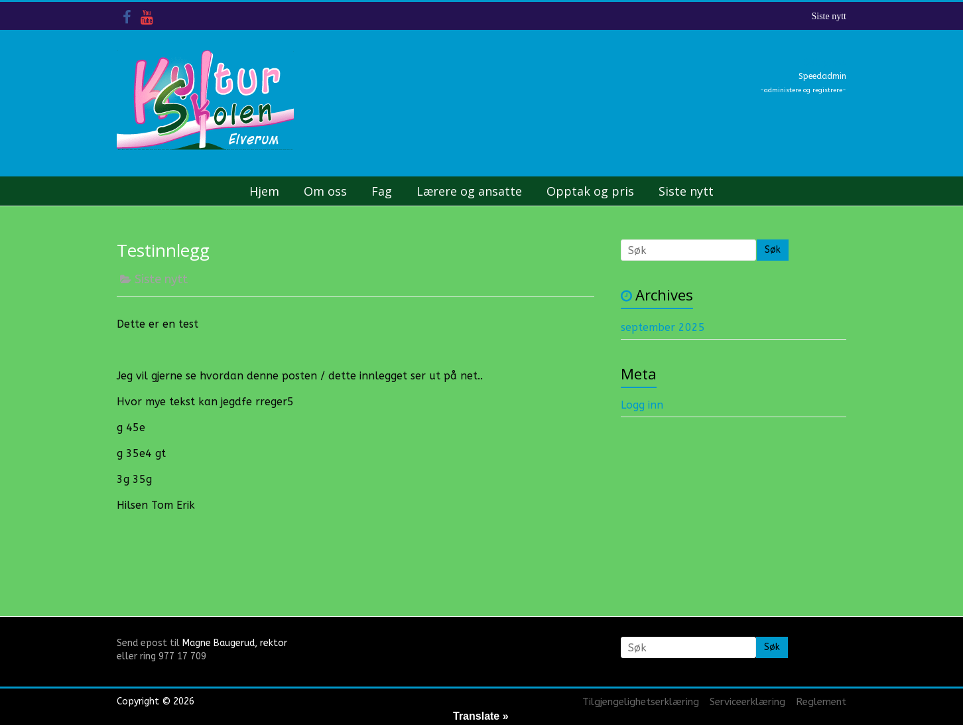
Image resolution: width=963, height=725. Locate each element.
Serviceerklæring (747, 702)
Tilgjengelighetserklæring (640, 702)
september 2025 (663, 327)
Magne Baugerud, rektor (234, 643)
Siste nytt (828, 16)
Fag (381, 191)
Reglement (821, 702)
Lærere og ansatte (469, 191)
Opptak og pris (590, 191)
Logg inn (642, 405)
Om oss (325, 191)
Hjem (264, 191)
